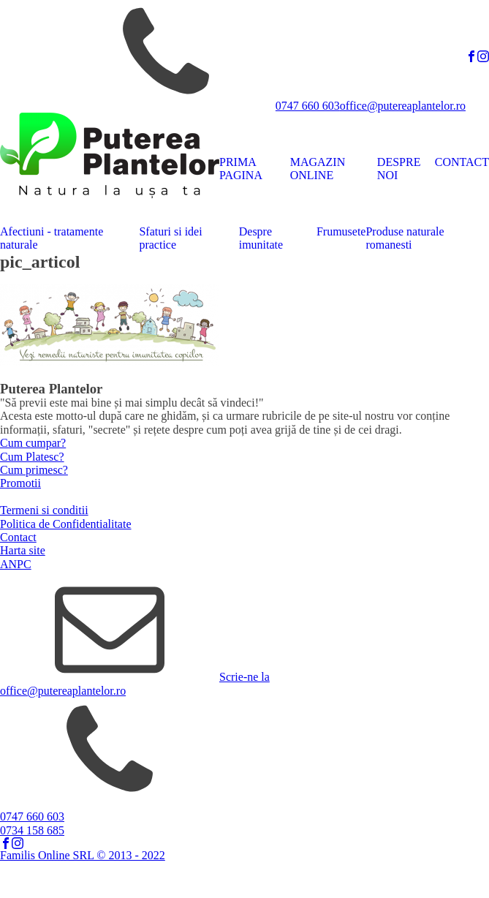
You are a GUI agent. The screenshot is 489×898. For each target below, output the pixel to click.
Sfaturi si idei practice (170, 238)
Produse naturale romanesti (404, 238)
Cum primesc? (34, 470)
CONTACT (462, 162)
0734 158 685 (32, 830)
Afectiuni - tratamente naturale (51, 238)
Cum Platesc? (32, 456)
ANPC (15, 564)
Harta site (22, 550)
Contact (18, 537)
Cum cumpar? (33, 443)
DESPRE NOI (399, 168)
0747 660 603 (308, 105)
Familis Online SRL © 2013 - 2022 (82, 855)
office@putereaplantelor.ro (403, 105)
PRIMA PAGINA (240, 168)
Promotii (20, 483)
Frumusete (341, 231)
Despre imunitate (261, 238)
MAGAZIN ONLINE (318, 168)
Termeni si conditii (44, 510)
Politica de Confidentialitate (66, 524)
